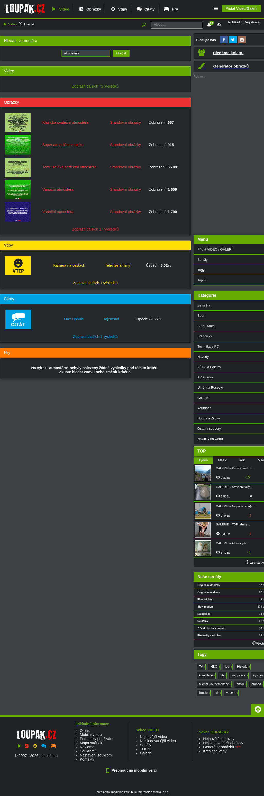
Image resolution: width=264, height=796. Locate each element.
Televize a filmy (117, 265)
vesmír (232, 693)
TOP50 (145, 749)
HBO (215, 667)
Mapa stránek (91, 743)
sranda (257, 684)
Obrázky (89, 9)
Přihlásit (234, 22)
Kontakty (87, 759)
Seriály (145, 745)
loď (228, 667)
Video (60, 9)
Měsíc (222, 460)
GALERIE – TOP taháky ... (233, 524)
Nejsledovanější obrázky (223, 743)
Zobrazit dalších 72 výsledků (95, 86)
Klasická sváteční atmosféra (65, 122)
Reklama (87, 747)
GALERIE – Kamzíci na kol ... (235, 468)
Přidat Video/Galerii (241, 8)
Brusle (204, 693)
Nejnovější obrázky (218, 739)
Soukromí (88, 751)
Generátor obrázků (218, 747)
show (241, 684)
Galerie (146, 753)
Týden (203, 460)
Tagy (202, 654)
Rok (242, 460)
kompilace (207, 676)
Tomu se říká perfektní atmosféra (69, 167)
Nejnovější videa (153, 737)
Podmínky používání (96, 739)
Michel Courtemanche (215, 684)
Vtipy (118, 9)
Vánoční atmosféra (58, 189)
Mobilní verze (91, 735)
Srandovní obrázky (125, 122)
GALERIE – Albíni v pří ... (232, 543)
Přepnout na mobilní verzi (132, 770)
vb (223, 676)
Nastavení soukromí (96, 755)
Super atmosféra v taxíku (63, 145)
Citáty (145, 9)
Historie (243, 667)
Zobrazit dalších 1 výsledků (95, 283)
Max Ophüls (74, 319)
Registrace (252, 22)
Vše (261, 460)
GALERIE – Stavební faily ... (234, 486)
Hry (170, 9)
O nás (84, 730)
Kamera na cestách (69, 265)
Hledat (29, 24)
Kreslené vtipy (214, 751)
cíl (218, 693)
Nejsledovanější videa (158, 741)
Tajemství (111, 319)
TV (202, 667)
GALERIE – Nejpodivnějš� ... (235, 506)
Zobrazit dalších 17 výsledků (95, 229)
